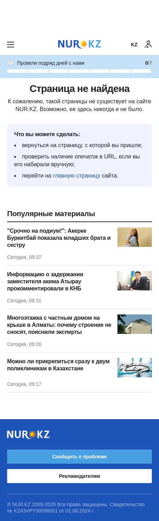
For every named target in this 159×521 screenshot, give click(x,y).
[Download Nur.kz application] (79, 17)
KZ (134, 44)
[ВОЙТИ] (148, 44)
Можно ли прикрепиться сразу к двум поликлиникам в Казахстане (58, 364)
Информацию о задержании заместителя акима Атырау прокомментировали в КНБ (45, 281)
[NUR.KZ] (79, 44)
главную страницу (76, 176)
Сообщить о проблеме (79, 456)
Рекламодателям (79, 476)
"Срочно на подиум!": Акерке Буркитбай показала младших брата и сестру (58, 238)
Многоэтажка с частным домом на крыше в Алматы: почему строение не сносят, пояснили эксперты (59, 325)
